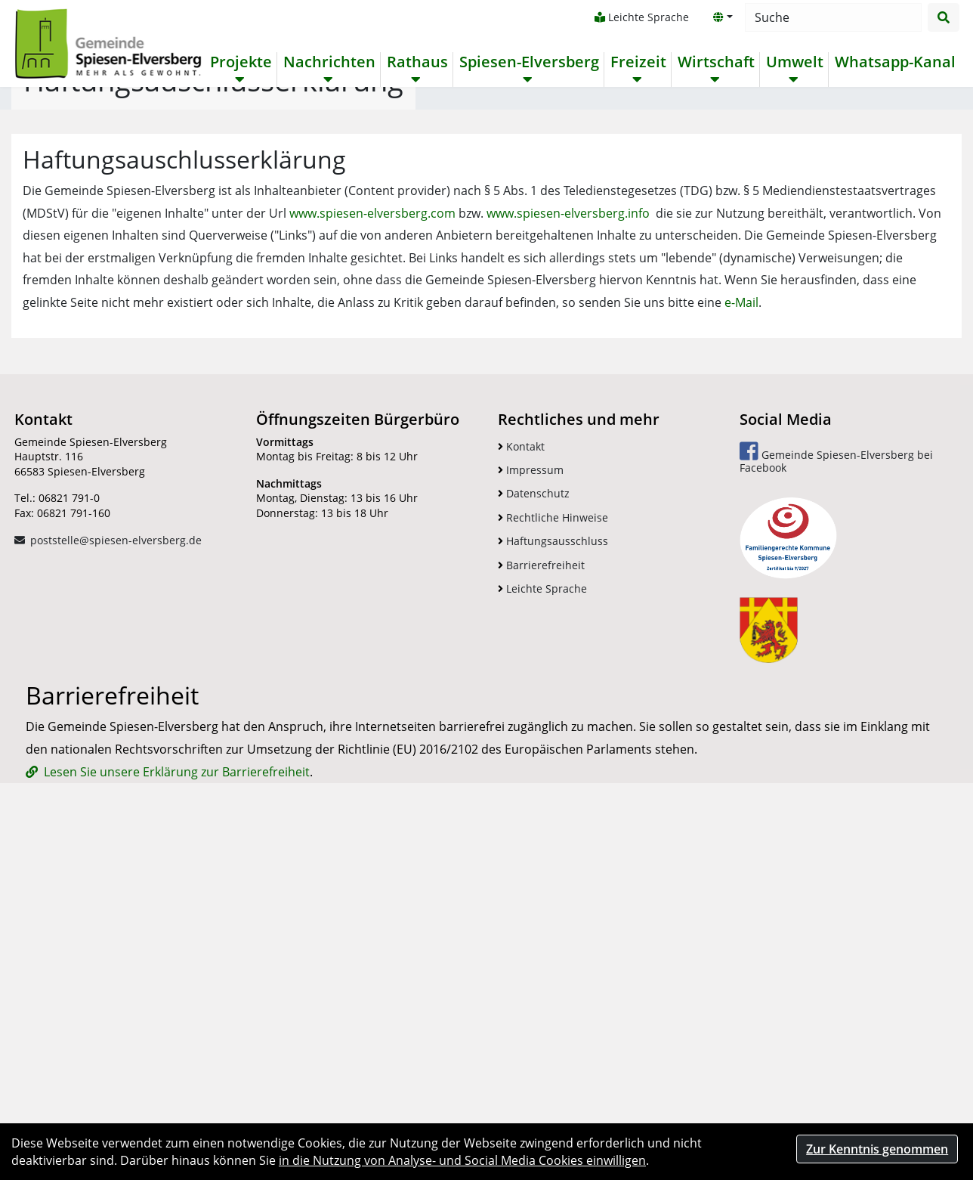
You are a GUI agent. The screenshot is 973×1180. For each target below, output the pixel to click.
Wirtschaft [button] (715, 62)
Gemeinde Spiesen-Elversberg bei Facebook (836, 786)
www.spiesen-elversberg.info (568, 541)
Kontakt (521, 774)
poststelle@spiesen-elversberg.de (116, 868)
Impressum (531, 798)
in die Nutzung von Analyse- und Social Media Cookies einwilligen (462, 1160)
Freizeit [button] (638, 62)
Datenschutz (534, 821)
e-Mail (741, 630)
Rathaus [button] (416, 62)
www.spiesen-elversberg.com (372, 541)
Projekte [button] (240, 62)
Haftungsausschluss (553, 869)
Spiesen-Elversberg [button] (528, 62)
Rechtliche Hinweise (553, 845)
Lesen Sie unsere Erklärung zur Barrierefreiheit (177, 1100)
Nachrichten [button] (329, 62)
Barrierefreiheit (541, 893)
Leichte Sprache (641, 17)
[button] (722, 17)
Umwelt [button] (794, 62)
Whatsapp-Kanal (894, 62)
